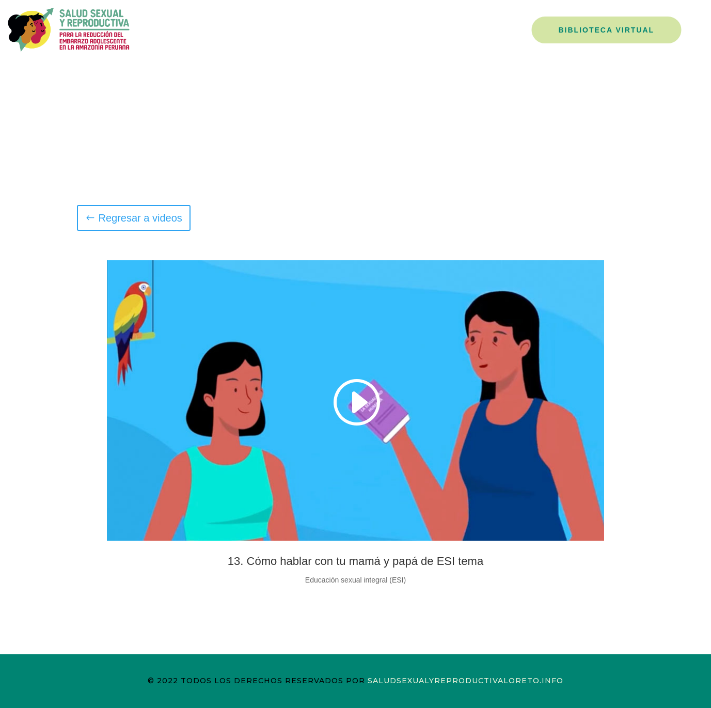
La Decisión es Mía (474, 29)
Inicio (281, 29)
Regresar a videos (140, 218)
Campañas (392, 29)
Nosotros (331, 29)
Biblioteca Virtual (607, 30)
